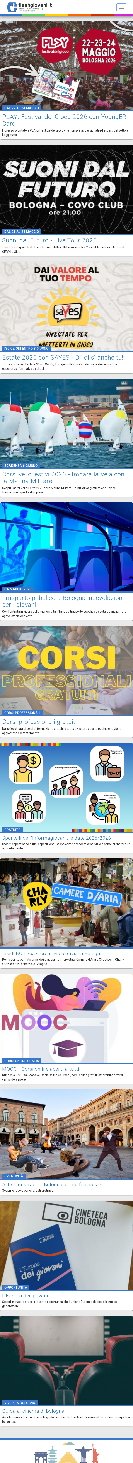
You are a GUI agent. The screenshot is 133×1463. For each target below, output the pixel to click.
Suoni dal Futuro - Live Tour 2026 (49, 240)
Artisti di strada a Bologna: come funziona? (51, 1184)
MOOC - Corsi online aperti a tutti (40, 1069)
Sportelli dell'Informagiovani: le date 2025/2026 (56, 838)
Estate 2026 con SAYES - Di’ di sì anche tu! (62, 357)
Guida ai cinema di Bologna (33, 1411)
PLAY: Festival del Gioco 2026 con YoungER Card (64, 120)
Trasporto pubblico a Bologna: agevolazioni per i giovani (63, 601)
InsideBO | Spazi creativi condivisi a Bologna (52, 953)
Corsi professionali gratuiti (39, 721)
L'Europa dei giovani (25, 1295)
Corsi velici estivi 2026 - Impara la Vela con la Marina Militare (63, 478)
